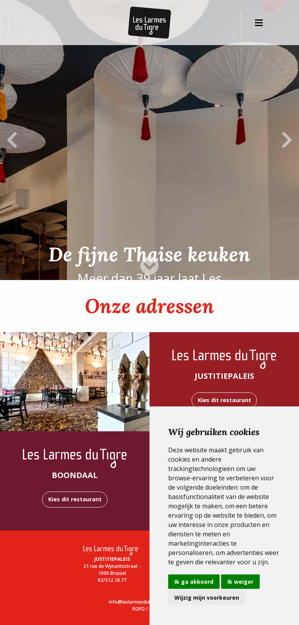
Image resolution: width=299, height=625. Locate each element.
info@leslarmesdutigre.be (137, 602)
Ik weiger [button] (240, 581)
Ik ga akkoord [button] (193, 581)
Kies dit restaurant (224, 400)
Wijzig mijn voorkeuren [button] (206, 597)
